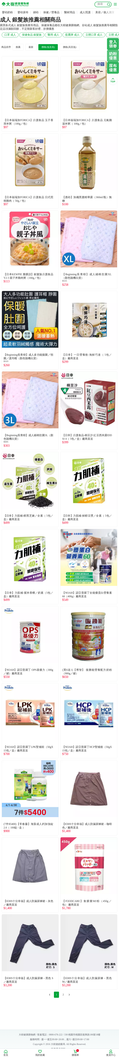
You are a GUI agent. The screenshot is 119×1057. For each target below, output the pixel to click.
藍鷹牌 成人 (72, 34)
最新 (31, 47)
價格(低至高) (48, 47)
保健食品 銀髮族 (32, 34)
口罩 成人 (10, 34)
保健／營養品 (51, 12)
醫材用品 (69, 12)
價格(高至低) (69, 47)
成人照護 (85, 12)
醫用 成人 (53, 34)
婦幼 (36, 12)
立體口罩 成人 (94, 34)
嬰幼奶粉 (7, 12)
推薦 (18, 47)
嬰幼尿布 (23, 12)
